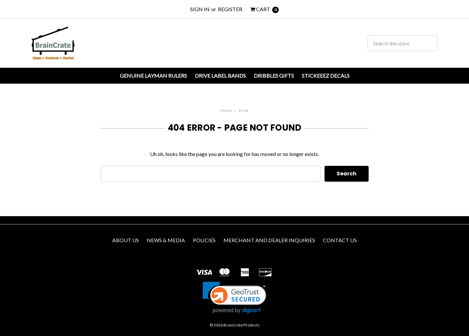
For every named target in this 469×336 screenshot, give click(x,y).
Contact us (340, 240)
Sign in (200, 9)
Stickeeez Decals (326, 75)
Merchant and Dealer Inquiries (269, 240)
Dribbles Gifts (274, 75)
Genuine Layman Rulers (153, 75)
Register (230, 9)
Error (243, 110)
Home (226, 110)
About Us (125, 240)
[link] (234, 297)
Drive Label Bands (220, 75)
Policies (204, 240)
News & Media (166, 240)
